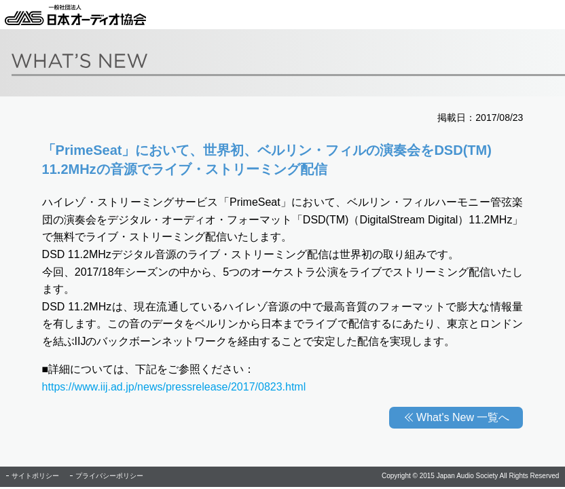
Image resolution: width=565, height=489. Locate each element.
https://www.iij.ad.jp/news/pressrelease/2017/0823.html (174, 387)
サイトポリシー (35, 475)
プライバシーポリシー (109, 475)
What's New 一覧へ (462, 417)
